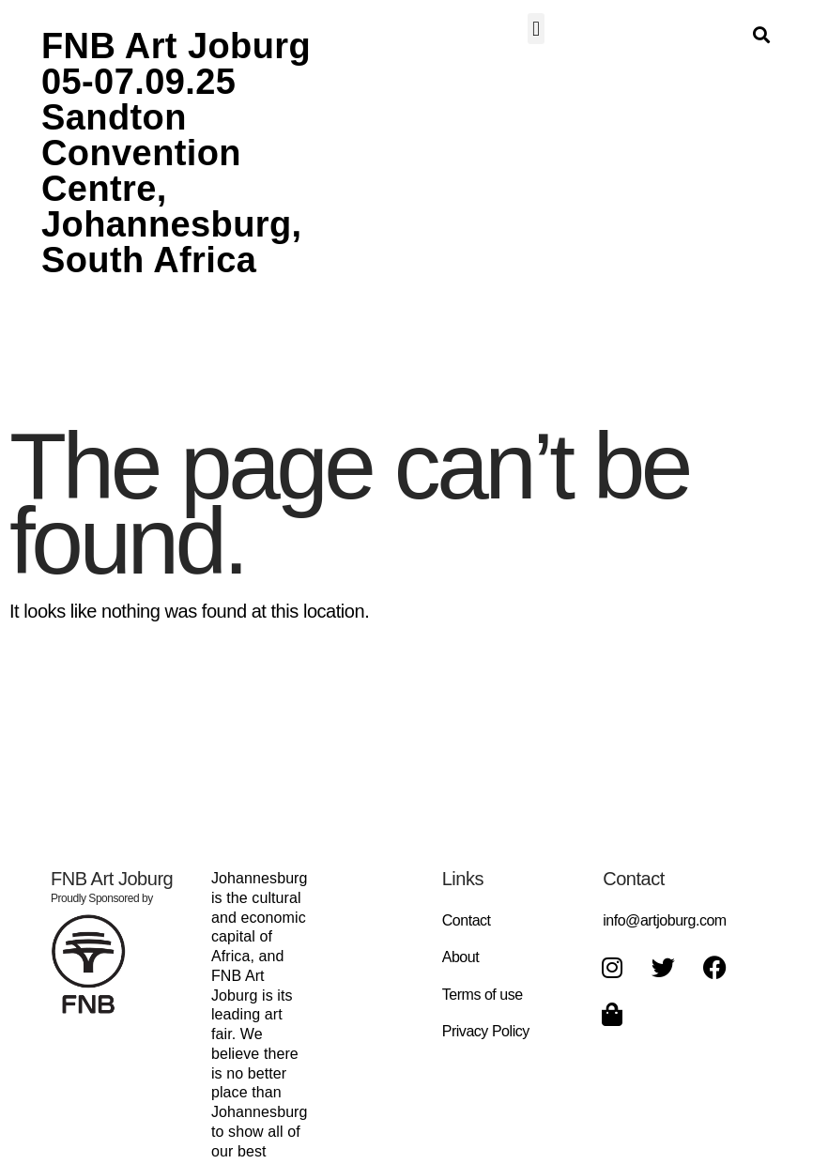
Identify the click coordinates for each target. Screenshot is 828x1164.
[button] (536, 28)
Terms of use (482, 995)
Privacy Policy (485, 1031)
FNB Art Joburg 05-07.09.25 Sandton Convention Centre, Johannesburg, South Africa (176, 153)
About (461, 957)
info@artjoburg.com (665, 920)
